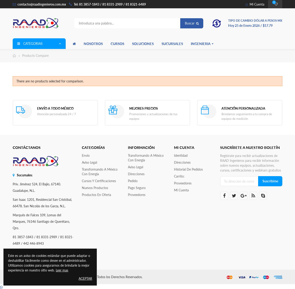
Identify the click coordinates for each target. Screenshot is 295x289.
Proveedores (136, 195)
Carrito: (179, 176)
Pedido (133, 181)
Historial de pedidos (188, 169)
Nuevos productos (95, 188)
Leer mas (62, 270)
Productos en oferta (96, 195)
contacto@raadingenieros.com (39, 4)
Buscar (192, 23)
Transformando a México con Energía (100, 171)
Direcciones (136, 174)
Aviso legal (89, 162)
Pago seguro (137, 188)
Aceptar (85, 278)
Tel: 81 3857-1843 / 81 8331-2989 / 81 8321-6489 (110, 4)
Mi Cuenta (254, 4)
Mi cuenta (181, 190)
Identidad (181, 155)
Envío (86, 155)
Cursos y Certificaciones (99, 181)
